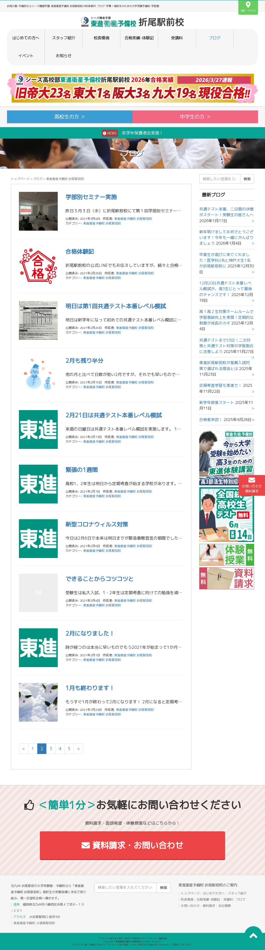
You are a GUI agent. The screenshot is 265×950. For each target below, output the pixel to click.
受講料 (177, 38)
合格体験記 (79, 251)
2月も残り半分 (84, 361)
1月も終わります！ (90, 688)
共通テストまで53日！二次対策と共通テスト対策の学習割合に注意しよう (226, 346)
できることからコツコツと (99, 579)
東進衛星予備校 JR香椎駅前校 (34, 923)
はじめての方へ (25, 38)
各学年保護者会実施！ (132, 133)
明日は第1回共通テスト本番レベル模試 (115, 306)
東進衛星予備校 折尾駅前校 (102, 223)
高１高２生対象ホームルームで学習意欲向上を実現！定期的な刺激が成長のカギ (226, 317)
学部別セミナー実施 (91, 197)
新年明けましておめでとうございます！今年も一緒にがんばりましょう (226, 237)
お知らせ (63, 55)
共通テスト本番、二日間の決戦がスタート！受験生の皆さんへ (226, 211)
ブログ (214, 38)
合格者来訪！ (211, 419)
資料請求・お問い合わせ (132, 845)
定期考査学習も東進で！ (220, 385)
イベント (26, 55)
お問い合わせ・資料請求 (198, 905)
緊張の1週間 (81, 470)
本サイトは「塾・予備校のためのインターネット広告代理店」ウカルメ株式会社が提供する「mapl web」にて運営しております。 (132, 944)
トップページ (20, 179)
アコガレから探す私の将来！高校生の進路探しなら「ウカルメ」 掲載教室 (132, 938)
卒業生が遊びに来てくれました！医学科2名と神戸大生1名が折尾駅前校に (225, 260)
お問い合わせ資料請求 (252, 485)
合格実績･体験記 (139, 38)
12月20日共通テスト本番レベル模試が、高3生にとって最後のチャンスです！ (225, 288)
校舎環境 (101, 38)
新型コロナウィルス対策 (96, 524)
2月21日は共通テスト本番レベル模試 (113, 415)
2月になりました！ (90, 633)
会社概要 (224, 905)
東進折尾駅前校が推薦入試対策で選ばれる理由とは (224, 365)
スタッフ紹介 (63, 38)
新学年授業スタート (216, 402)
